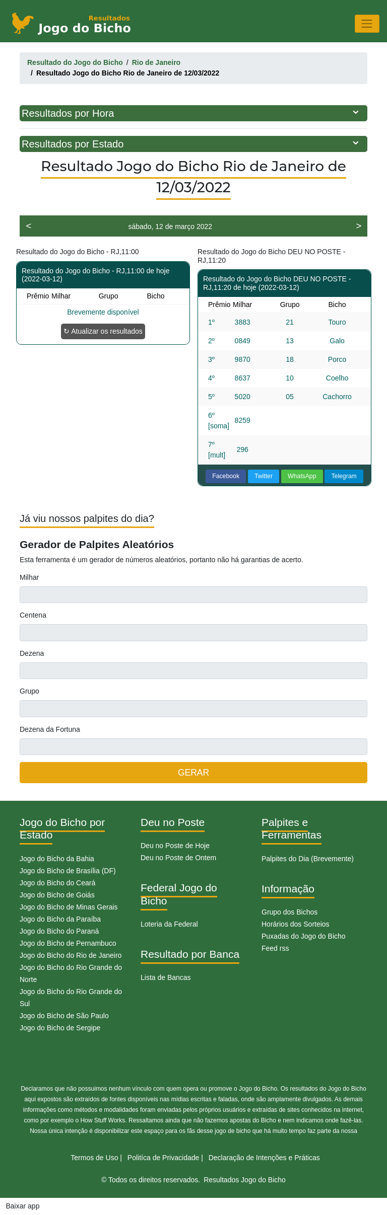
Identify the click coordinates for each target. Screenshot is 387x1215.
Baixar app (23, 1206)
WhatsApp (302, 476)
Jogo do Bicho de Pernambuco (68, 943)
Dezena (32, 653)
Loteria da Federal (169, 924)
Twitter (263, 476)
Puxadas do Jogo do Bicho (304, 936)
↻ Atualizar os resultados (103, 331)
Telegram (343, 476)
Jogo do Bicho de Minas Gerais (69, 907)
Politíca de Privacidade (163, 1158)
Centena (33, 615)
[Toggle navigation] (367, 23)
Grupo (29, 691)
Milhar (29, 577)
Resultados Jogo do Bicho (245, 1180)
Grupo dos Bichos (289, 912)
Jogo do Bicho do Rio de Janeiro (70, 955)
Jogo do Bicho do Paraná (59, 931)
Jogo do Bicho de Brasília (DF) (68, 871)
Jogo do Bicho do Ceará (57, 883)
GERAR (193, 773)
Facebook (225, 476)
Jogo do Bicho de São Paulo (64, 1016)
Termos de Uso (94, 1158)
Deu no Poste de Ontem (178, 858)
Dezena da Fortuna (50, 729)
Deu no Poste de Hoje (175, 846)
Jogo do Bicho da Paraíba (60, 919)
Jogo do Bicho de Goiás (57, 895)
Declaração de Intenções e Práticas (264, 1158)
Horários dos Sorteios (296, 924)
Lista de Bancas (166, 977)
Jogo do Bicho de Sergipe (60, 1028)
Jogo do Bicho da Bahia (57, 859)
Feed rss (275, 948)
